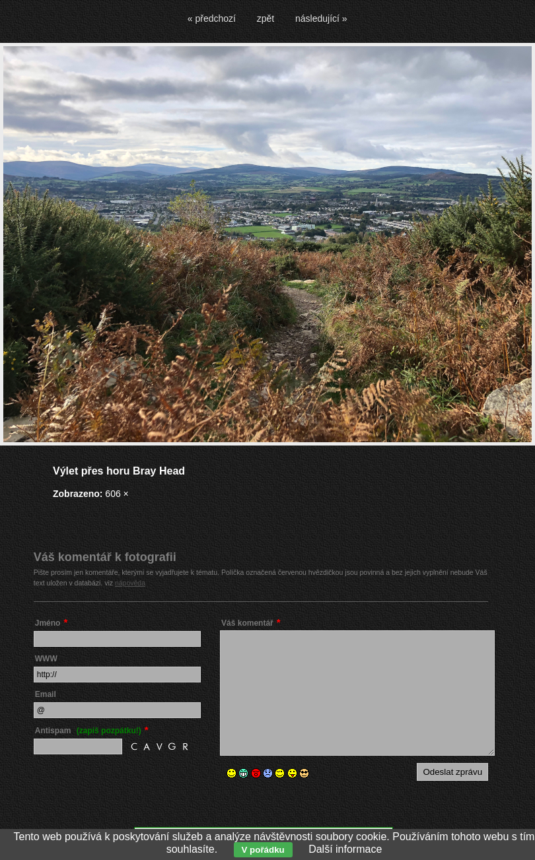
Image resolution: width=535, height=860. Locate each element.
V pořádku (263, 850)
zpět (265, 18)
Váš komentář (247, 623)
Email (45, 694)
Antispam (88, 730)
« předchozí (212, 18)
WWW (46, 658)
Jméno (48, 623)
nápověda (130, 583)
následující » (321, 18)
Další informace (345, 849)
